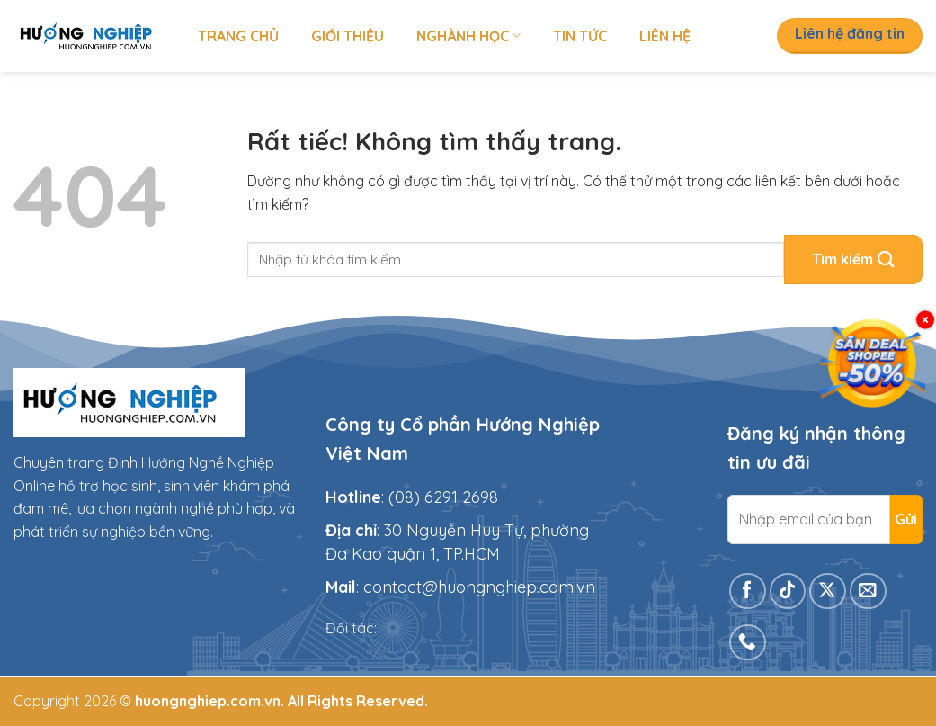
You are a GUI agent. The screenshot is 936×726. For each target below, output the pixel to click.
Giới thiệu (347, 36)
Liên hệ (665, 36)
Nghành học (468, 36)
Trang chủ (238, 36)
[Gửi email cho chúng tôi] (868, 591)
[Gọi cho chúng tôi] (747, 642)
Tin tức (580, 36)
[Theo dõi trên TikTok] (788, 591)
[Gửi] (853, 259)
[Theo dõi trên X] (827, 591)
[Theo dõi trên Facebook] (747, 591)
